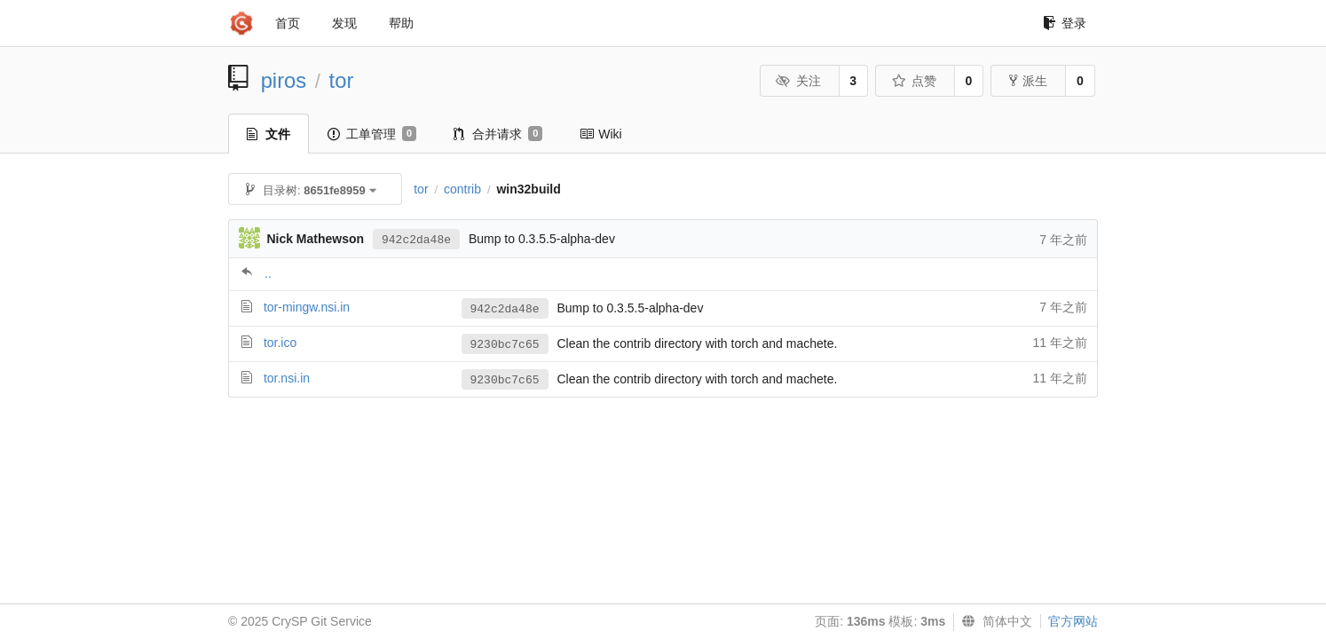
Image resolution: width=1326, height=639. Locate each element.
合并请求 (498, 134)
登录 (1064, 23)
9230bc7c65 (505, 344)
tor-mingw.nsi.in (307, 307)
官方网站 (1073, 621)
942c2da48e (416, 240)
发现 (344, 23)
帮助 (401, 23)
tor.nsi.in (287, 378)
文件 (268, 134)
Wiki (600, 134)
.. (268, 273)
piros (284, 80)
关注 (798, 81)
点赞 (913, 81)
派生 (1028, 81)
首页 (287, 23)
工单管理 (372, 134)
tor (341, 80)
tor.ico (280, 342)
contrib (462, 189)
